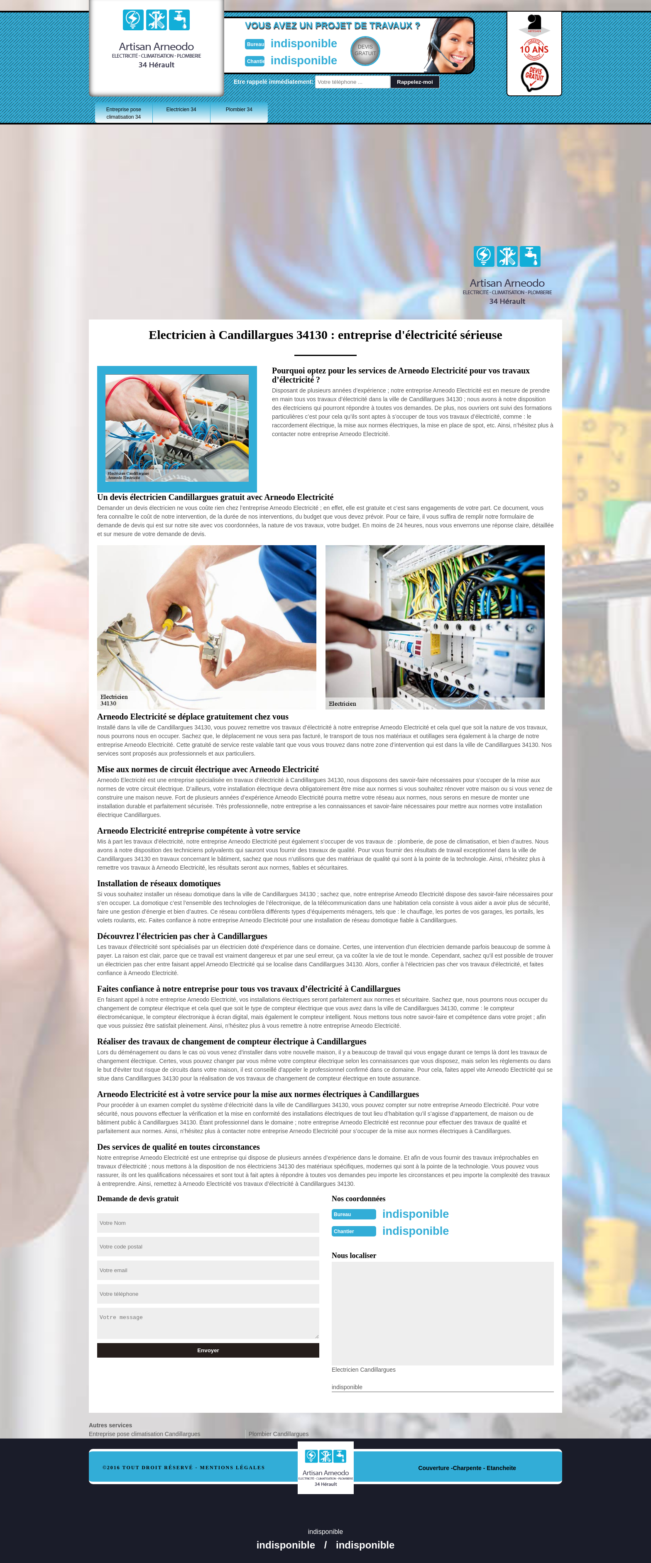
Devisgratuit (364, 50)
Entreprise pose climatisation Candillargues (144, 1433)
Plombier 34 (239, 109)
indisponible (301, 43)
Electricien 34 (181, 109)
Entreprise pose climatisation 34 (123, 113)
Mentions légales (232, 1467)
